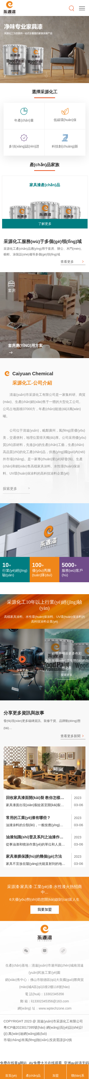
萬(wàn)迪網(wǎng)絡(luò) (27, 1034)
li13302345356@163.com (50, 1001)
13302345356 (54, 994)
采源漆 (9, 8)
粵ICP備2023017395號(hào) (24, 1027)
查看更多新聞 (70, 736)
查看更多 (67, 262)
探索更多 (22, 670)
